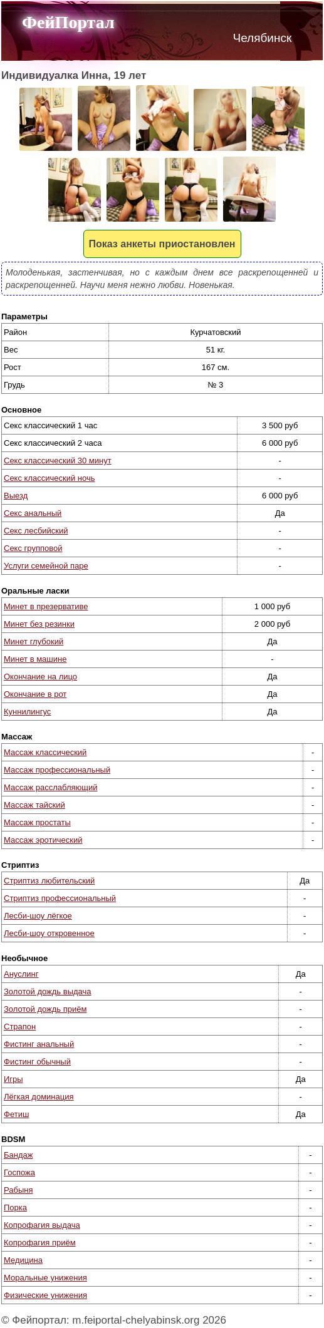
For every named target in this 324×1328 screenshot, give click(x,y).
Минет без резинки (39, 624)
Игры (13, 1079)
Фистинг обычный (37, 1061)
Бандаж (18, 1155)
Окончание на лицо (40, 676)
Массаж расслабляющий (50, 787)
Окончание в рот (35, 694)
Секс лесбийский (36, 530)
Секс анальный (32, 513)
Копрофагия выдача (42, 1225)
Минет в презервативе (46, 606)
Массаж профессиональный (57, 770)
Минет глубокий (33, 641)
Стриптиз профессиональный (60, 898)
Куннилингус (27, 711)
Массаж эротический (43, 840)
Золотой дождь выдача (47, 991)
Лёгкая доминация (39, 1096)
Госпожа (19, 1172)
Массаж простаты (37, 822)
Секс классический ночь (49, 478)
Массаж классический (45, 752)
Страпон (20, 1026)
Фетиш (16, 1114)
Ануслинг (21, 974)
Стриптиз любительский (49, 880)
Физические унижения (45, 1295)
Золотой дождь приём (45, 1009)
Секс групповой (33, 548)
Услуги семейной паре (46, 565)
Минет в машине (35, 659)
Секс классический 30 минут (58, 460)
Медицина (23, 1260)
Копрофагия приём (40, 1242)
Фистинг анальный (39, 1044)
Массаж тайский (34, 805)
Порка (15, 1207)
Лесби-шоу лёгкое (38, 915)
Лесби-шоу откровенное (49, 933)
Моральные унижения (45, 1277)
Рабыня (18, 1190)
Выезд (16, 495)
